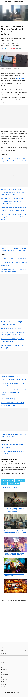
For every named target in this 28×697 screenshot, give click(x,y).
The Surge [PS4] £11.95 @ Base (11, 328)
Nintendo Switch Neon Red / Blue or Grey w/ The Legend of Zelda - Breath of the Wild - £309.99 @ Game (13, 192)
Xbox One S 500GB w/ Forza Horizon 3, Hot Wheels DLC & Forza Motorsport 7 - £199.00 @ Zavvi (13, 201)
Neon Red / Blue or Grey (18, 214)
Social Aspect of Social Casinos (12, 595)
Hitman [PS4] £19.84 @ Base (10, 399)
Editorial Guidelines (20, 600)
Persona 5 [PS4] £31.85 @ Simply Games (13, 258)
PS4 (8, 102)
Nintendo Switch (20, 78)
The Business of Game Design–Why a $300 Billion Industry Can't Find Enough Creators (15, 532)
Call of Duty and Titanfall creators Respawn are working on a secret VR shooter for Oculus (13, 463)
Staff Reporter (6, 43)
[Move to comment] (20, 48)
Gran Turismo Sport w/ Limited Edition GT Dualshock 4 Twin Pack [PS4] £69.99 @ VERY (13, 392)
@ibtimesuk (15, 43)
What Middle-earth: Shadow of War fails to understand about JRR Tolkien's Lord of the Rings (14, 469)
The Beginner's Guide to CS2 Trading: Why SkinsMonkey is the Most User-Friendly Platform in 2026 (14, 510)
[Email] (17, 48)
